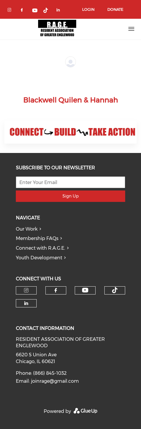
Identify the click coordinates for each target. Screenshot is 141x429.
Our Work (27, 229)
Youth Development (39, 258)
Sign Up (70, 196)
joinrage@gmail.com (55, 381)
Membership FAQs (37, 238)
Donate (115, 9)
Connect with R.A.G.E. (40, 248)
